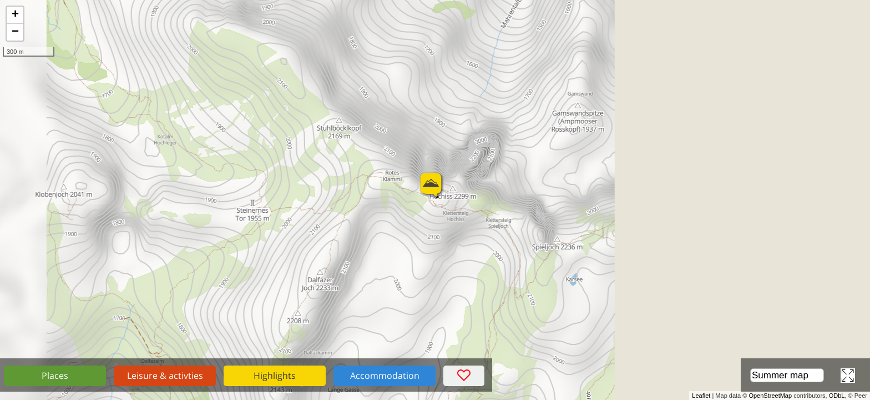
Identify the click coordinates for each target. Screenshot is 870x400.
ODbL (837, 395)
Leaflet (701, 395)
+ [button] (15, 15)
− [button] (15, 32)
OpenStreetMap (770, 395)
